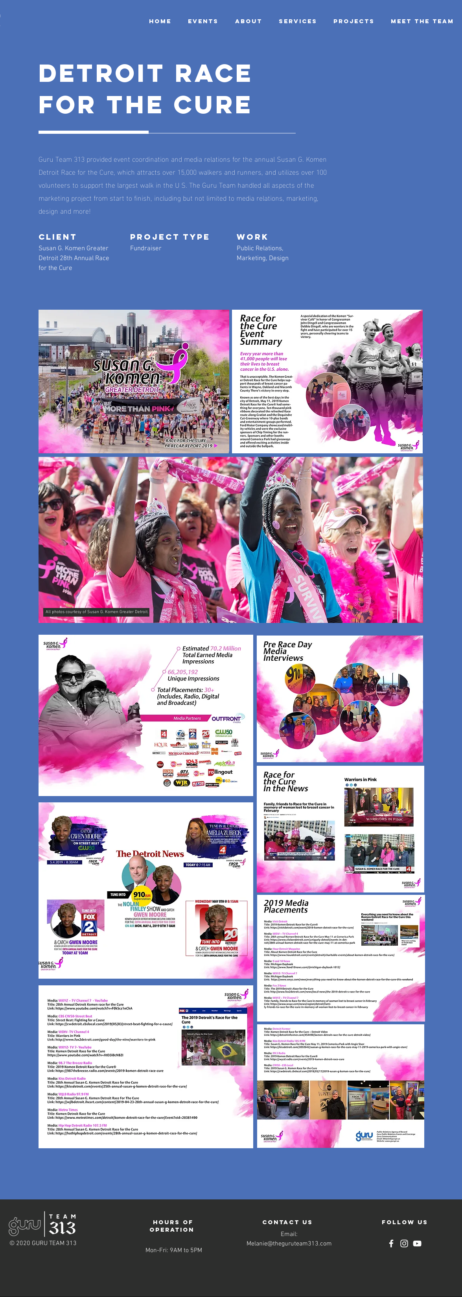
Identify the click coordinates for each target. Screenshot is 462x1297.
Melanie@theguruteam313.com (289, 1244)
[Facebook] (391, 1243)
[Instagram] (404, 1243)
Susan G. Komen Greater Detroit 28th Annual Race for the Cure (74, 258)
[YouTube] (417, 1243)
